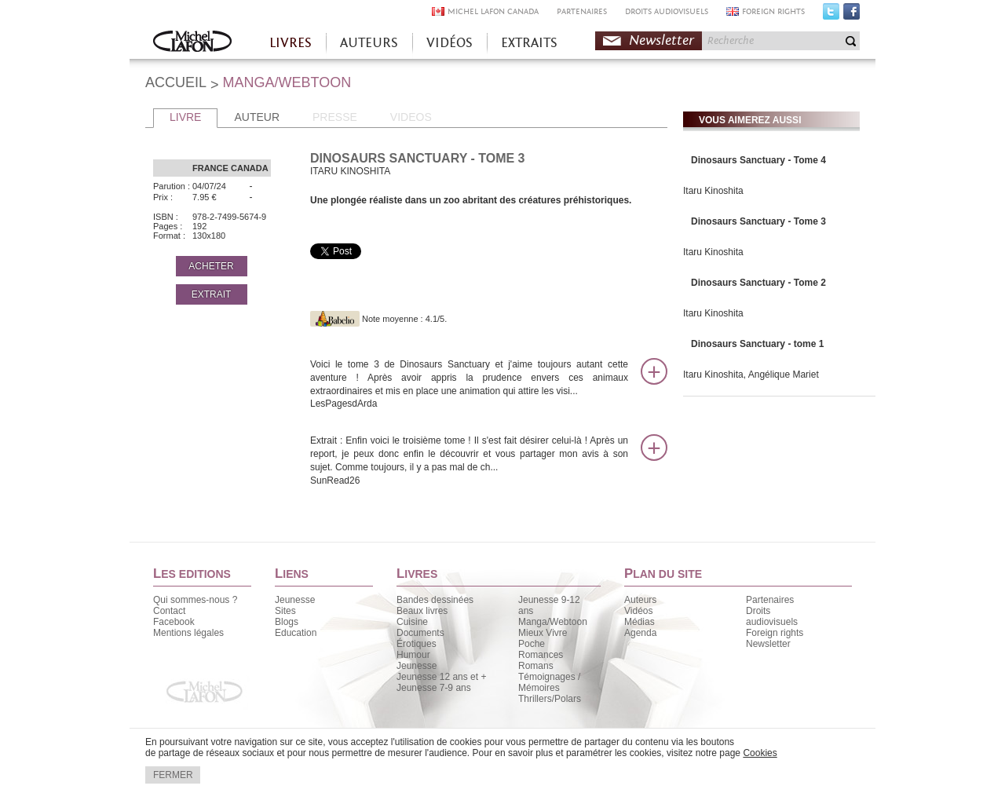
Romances (540, 654)
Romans (536, 665)
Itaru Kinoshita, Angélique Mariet (751, 374)
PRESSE (334, 117)
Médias (639, 621)
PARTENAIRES (582, 11)
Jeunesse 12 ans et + (441, 676)
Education (295, 632)
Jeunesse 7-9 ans (434, 687)
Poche (531, 643)
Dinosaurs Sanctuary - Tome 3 (758, 221)
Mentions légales (188, 632)
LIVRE (185, 117)
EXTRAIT (212, 294)
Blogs (286, 621)
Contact (169, 610)
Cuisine (412, 621)
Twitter (831, 15)
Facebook (851, 15)
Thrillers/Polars (549, 698)
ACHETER (210, 266)
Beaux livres (422, 610)
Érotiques (417, 643)
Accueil (192, 43)
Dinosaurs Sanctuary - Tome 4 (758, 160)
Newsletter (661, 40)
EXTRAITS (529, 43)
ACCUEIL (175, 82)
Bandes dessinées (435, 599)
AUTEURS (369, 43)
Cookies (760, 752)
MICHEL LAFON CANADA (493, 11)
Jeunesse (295, 599)
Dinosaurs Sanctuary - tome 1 (757, 343)
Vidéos (638, 610)
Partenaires (770, 599)
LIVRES (290, 43)
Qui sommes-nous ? (195, 599)
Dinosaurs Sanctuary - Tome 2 (758, 282)
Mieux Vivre (542, 632)
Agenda (640, 632)
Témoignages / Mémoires (549, 682)
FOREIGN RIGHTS (773, 11)
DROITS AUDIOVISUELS (666, 11)
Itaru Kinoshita (713, 190)
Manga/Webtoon (552, 621)
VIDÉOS (449, 43)
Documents (420, 632)
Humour (413, 654)
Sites (285, 610)
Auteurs (640, 599)
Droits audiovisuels (772, 616)
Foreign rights (774, 632)
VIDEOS (411, 117)
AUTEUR (257, 117)
